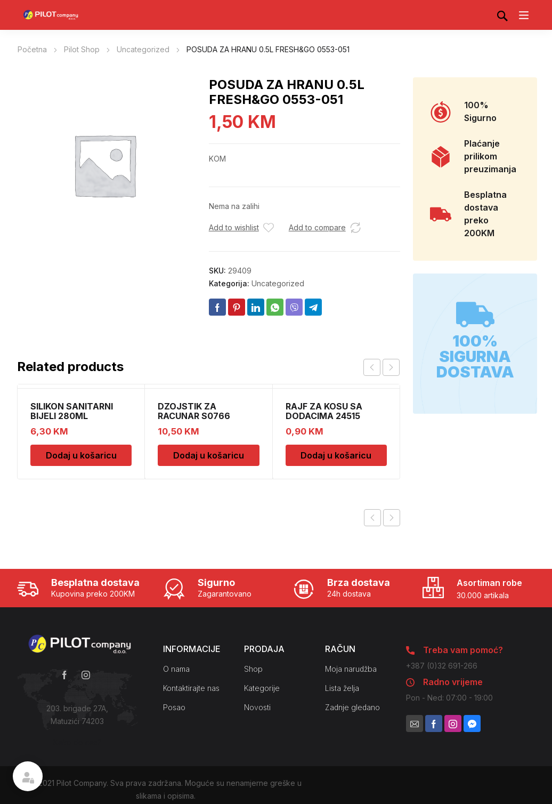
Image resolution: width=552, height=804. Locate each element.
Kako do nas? (77, 742)
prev (371, 367)
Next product (391, 517)
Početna (32, 49)
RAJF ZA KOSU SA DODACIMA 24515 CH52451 (324, 416)
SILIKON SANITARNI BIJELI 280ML (71, 411)
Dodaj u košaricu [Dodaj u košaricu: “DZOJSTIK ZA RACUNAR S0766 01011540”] (208, 455)
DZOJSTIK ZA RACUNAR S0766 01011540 (194, 416)
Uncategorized (143, 49)
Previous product (372, 517)
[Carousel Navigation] (381, 367)
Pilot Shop (82, 49)
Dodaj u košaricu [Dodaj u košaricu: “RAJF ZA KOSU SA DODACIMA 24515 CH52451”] (336, 455)
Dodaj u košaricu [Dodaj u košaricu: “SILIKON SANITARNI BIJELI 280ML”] (81, 455)
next (391, 367)
